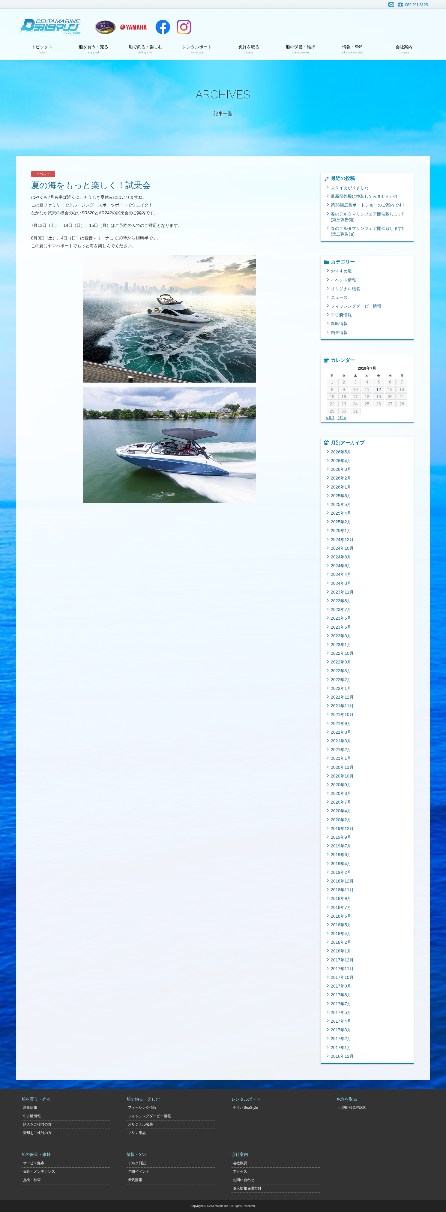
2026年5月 (341, 452)
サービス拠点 (34, 1163)
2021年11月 (342, 705)
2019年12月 (342, 828)
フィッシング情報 (142, 1107)
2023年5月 (341, 627)
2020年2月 (341, 819)
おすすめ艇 (341, 271)
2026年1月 (341, 487)
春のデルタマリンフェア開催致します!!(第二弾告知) (368, 231)
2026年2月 (341, 478)
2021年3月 (341, 740)
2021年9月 (341, 723)
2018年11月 (342, 889)
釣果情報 (339, 332)
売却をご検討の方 (37, 1133)
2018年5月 (341, 924)
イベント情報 (343, 280)
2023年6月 (341, 618)
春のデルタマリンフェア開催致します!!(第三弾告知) (368, 217)
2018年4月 (341, 933)
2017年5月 (341, 1012)
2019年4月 (341, 863)
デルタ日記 (137, 1163)
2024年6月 (341, 565)
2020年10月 (342, 776)
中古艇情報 (341, 314)
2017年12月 (342, 960)
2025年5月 (341, 504)
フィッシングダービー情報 (356, 306)
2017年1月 (341, 1047)
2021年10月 (342, 714)
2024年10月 (342, 548)
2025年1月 (341, 530)
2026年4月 (341, 460)
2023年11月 (342, 592)
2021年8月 (341, 732)
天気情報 (135, 1180)
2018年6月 (341, 916)
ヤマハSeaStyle (245, 1107)
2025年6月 (341, 495)
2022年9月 (341, 662)
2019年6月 (341, 854)
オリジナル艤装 (345, 288)
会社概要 (240, 1163)
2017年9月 (341, 986)
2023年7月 (341, 609)
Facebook (162, 27)
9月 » (341, 418)
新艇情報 (339, 323)
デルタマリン (50, 27)
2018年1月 (341, 951)
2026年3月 (341, 469)
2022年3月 (341, 670)
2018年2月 (341, 942)
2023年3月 (341, 635)
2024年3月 (341, 583)
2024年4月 (341, 574)
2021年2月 (341, 749)
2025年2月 (341, 521)
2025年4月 (341, 513)
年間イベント (139, 1171)
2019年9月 (341, 837)
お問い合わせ (391, 4)
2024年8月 (341, 557)
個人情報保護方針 (247, 1188)
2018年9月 (341, 898)
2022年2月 (341, 679)
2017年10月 (342, 977)
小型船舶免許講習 (352, 1107)
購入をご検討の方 (37, 1124)
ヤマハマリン (133, 27)
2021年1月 (341, 758)
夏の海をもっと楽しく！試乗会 (91, 185)
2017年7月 (341, 1003)
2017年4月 (341, 1021)
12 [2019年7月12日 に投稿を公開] (378, 389)
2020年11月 (342, 767)
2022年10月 (342, 653)
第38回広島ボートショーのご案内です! (367, 205)
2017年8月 (341, 994)
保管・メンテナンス (39, 1171)
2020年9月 (341, 784)
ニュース (339, 297)
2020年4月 (341, 810)
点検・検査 (32, 1180)
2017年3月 (341, 1029)
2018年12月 (342, 881)
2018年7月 (341, 907)
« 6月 (330, 418)
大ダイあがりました (350, 187)
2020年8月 (341, 793)
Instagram (183, 27)
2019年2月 (341, 872)
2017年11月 (342, 968)
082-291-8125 (416, 4)
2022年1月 (341, 688)
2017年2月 (341, 1038)
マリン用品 (137, 1133)
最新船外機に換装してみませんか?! (364, 196)
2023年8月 (341, 600)
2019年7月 (341, 846)
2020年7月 (341, 802)
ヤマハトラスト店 (105, 27)
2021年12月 (342, 697)
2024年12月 (342, 539)
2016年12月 (342, 1056)
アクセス (240, 1171)
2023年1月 (341, 644)
